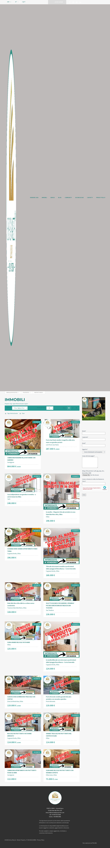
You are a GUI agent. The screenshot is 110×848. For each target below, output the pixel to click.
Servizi (52, 197)
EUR (7, 2)
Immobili (44, 197)
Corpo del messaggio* (90, 461)
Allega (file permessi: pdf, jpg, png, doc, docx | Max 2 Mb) (93, 483)
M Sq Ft (20, 2)
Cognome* (93, 438)
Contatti (90, 197)
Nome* (93, 432)
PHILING (94, 843)
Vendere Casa (34, 197)
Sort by (8, 407)
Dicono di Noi (79, 197)
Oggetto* (93, 451)
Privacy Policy (100, 197)
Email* (93, 444)
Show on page (41, 407)
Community (68, 197)
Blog (59, 197)
